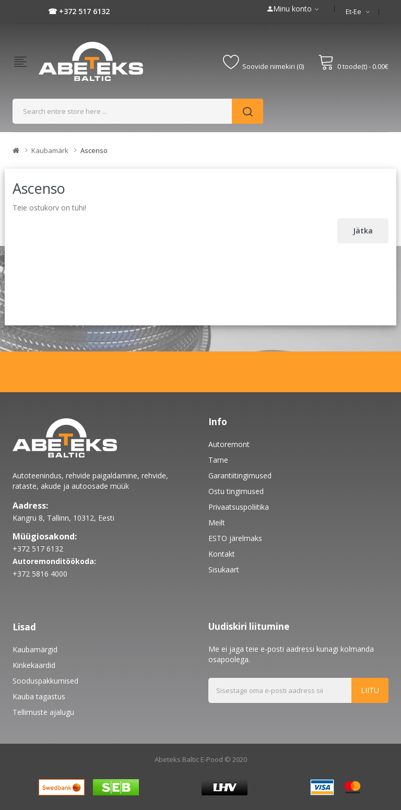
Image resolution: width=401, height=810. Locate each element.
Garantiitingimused (240, 475)
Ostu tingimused (236, 491)
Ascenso (94, 150)
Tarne (218, 460)
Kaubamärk (49, 150)
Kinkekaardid (34, 665)
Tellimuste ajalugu (43, 712)
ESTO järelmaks (235, 538)
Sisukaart (223, 569)
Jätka (363, 231)
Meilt (216, 522)
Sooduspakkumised (45, 681)
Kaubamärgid (35, 649)
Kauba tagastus (39, 696)
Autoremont (229, 444)
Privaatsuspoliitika (238, 507)
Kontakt (221, 554)
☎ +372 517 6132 (79, 11)
